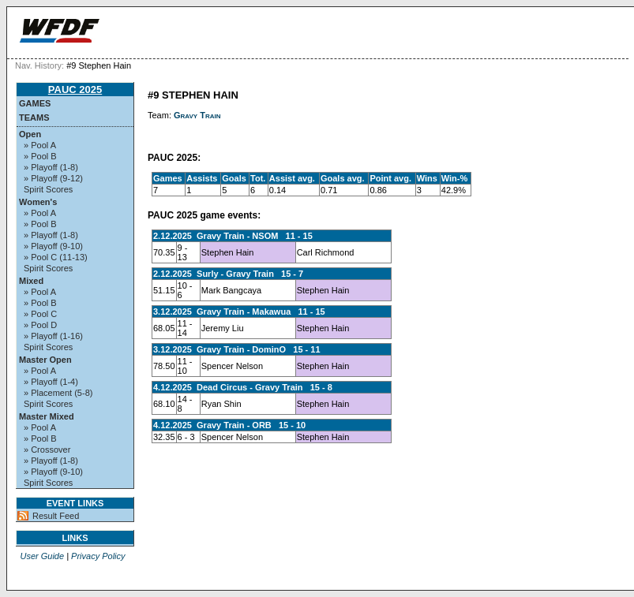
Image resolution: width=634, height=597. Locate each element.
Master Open (45, 359)
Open (30, 134)
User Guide (42, 556)
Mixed (31, 280)
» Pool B (40, 156)
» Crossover (47, 449)
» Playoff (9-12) (53, 178)
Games (35, 103)
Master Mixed (46, 416)
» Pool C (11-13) (56, 257)
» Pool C (40, 314)
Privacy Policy (98, 556)
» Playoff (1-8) (51, 167)
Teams (34, 117)
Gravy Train (197, 115)
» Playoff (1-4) (51, 381)
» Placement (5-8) (58, 392)
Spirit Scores (48, 189)
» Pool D (40, 325)
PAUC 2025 (75, 89)
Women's (38, 202)
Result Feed (55, 516)
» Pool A (40, 145)
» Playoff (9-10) (53, 246)
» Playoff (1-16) (53, 336)
